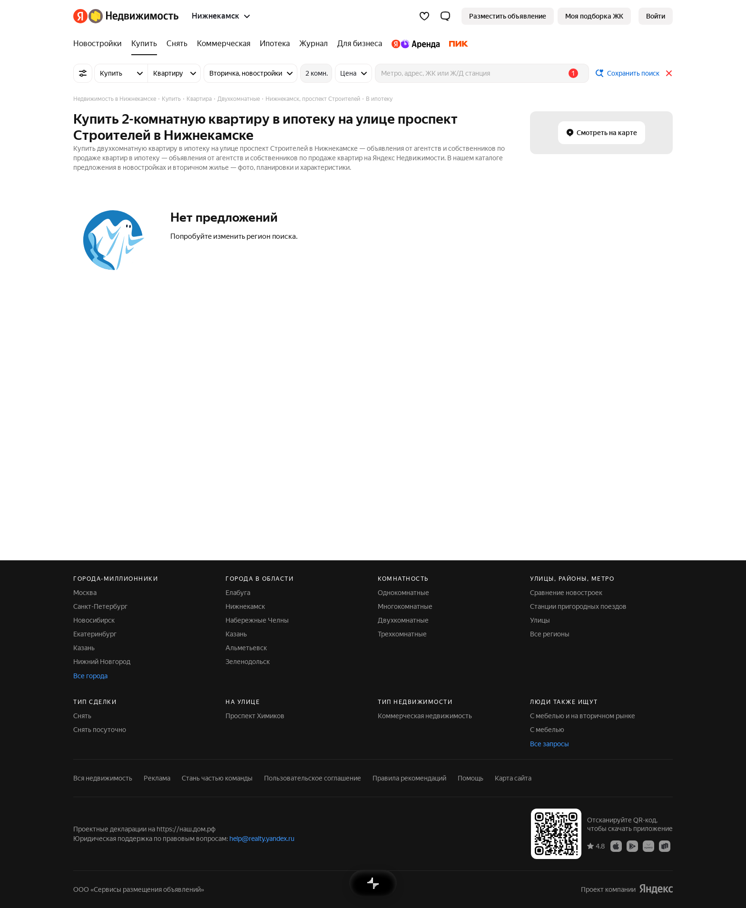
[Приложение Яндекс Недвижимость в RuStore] (664, 845)
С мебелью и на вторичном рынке (582, 716)
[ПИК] (456, 43)
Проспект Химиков (255, 716)
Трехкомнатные (402, 634)
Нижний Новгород (101, 661)
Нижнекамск (245, 606)
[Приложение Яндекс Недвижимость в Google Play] (632, 845)
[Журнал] (313, 43)
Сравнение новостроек (566, 592)
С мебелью (547, 729)
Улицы (540, 620)
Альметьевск (246, 648)
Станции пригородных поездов (578, 606)
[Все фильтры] (82, 73)
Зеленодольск (248, 661)
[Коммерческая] (223, 43)
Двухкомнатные (403, 620)
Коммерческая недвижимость (425, 716)
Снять (82, 716)
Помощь (470, 778)
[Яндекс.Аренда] (415, 43)
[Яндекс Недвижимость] (133, 16)
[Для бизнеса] (360, 43)
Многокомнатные (405, 606)
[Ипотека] (274, 43)
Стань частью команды (217, 778)
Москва (85, 592)
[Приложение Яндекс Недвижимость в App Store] (616, 845)
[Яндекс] (80, 16)
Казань (84, 648)
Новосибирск (94, 620)
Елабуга (238, 592)
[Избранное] (424, 16)
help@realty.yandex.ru (261, 838)
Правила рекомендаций (409, 778)
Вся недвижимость (102, 778)
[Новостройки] (100, 43)
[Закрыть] (669, 73)
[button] (445, 16)
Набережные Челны (257, 620)
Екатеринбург (95, 634)
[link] (655, 16)
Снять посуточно (99, 729)
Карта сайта (513, 778)
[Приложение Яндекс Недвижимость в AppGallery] (648, 845)
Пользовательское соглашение (312, 778)
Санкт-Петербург (100, 606)
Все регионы (549, 634)
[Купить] (144, 43)
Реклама (157, 778)
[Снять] (177, 43)
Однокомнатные (403, 592)
